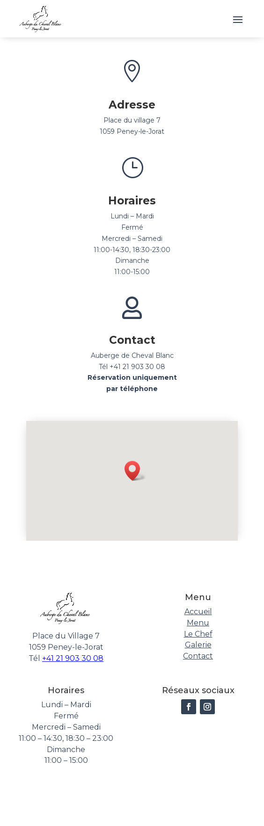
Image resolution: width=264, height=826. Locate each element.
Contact (198, 656)
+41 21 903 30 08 (72, 658)
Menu (198, 622)
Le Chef (198, 634)
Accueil (198, 611)
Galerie (198, 644)
